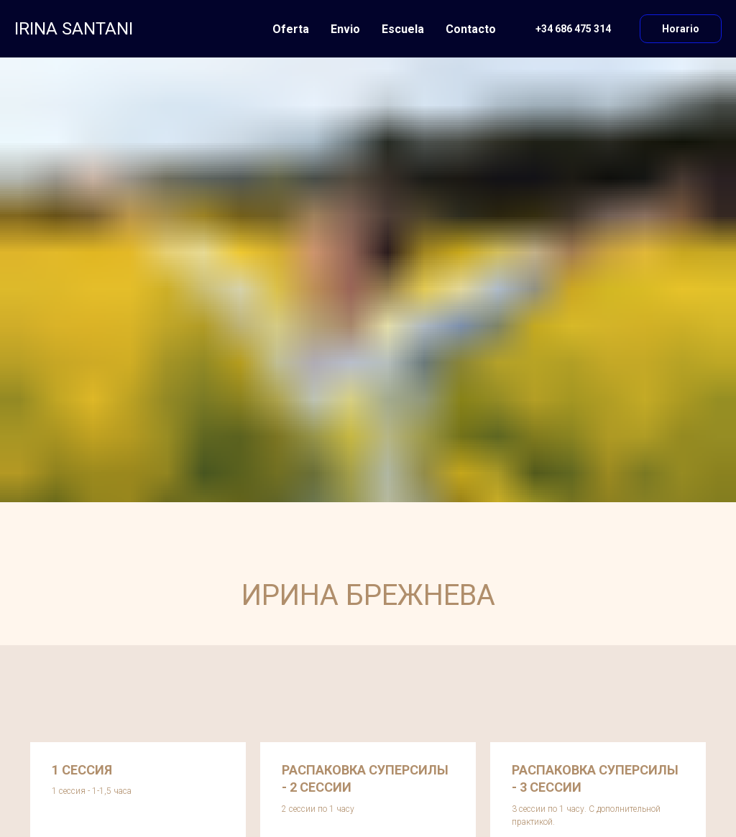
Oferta (290, 29)
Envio (345, 29)
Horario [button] (680, 28)
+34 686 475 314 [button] (573, 28)
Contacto (471, 29)
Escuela (403, 29)
